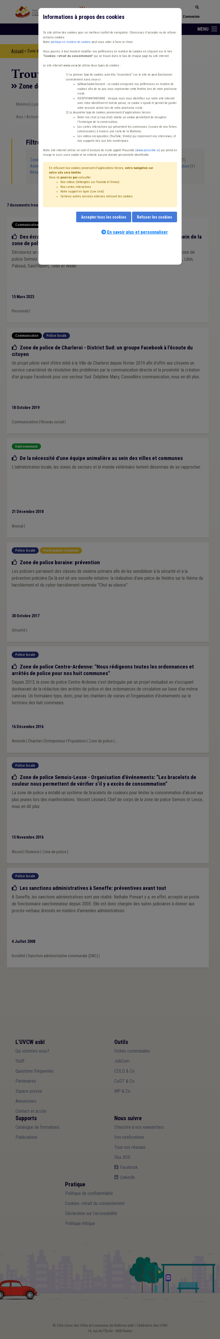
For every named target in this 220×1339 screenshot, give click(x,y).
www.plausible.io (147, 150)
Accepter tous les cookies (103, 217)
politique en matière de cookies (71, 42)
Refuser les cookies (154, 217)
